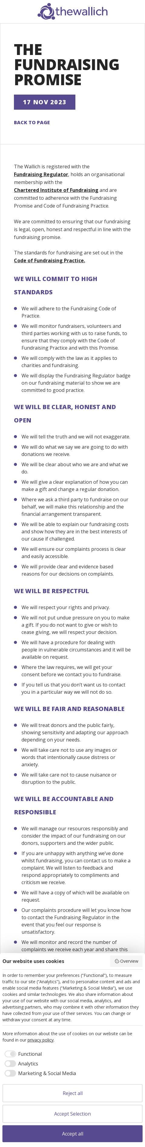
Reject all (73, 1093)
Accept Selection (72, 1113)
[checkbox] (22, 1054)
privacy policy (41, 1040)
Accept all (72, 1133)
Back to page (32, 122)
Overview (126, 961)
